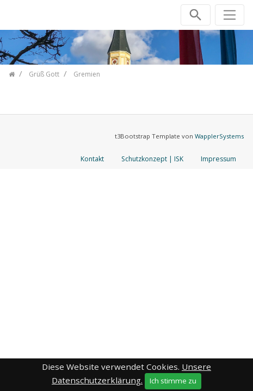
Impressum (218, 158)
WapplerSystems (219, 136)
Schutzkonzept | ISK (152, 158)
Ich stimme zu (173, 381)
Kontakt (92, 158)
